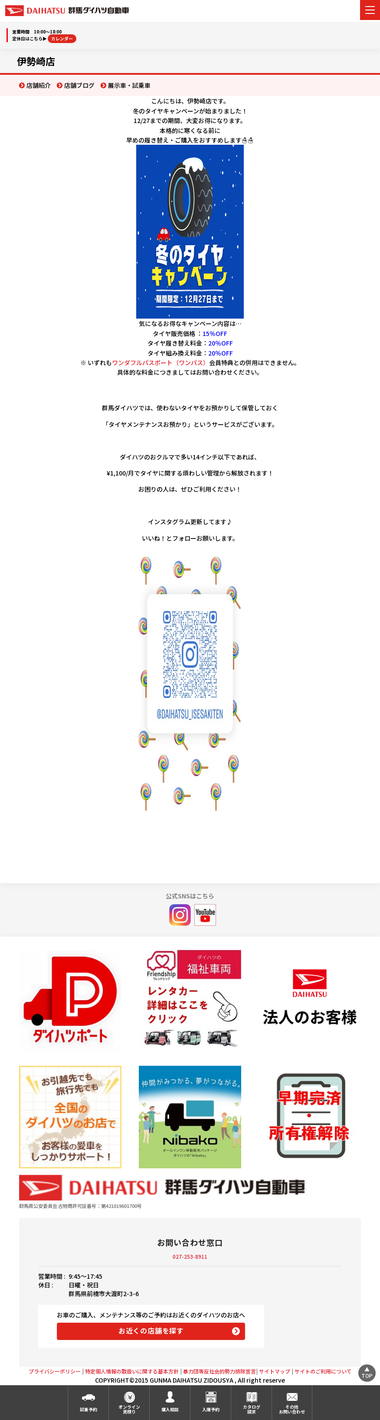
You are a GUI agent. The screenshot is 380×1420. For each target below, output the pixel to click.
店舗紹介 (38, 85)
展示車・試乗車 (129, 85)
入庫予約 (210, 1409)
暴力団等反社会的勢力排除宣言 (219, 1371)
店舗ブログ (79, 85)
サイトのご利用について (323, 1371)
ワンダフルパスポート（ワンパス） (160, 362)
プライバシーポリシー (55, 1371)
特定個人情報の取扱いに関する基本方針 (132, 1371)
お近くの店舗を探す (151, 1330)
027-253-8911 (190, 1256)
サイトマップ (274, 1371)
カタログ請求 (251, 1409)
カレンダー (62, 38)
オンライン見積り (129, 1409)
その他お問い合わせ (292, 1409)
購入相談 (170, 1409)
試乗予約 (88, 1409)
